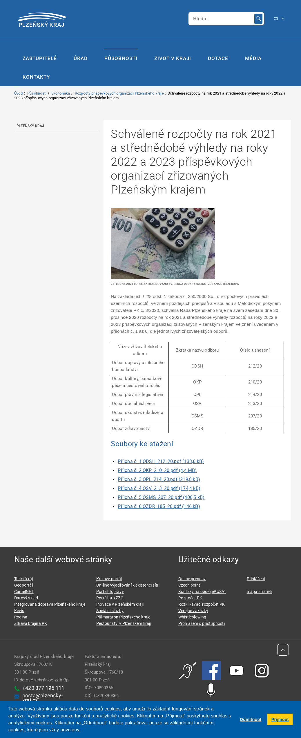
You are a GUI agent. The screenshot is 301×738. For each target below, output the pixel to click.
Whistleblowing (192, 617)
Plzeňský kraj (30, 126)
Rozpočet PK (190, 598)
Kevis (19, 610)
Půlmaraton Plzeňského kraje (123, 617)
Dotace (218, 58)
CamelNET (24, 591)
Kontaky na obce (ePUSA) (202, 591)
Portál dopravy (110, 591)
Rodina (20, 617)
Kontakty (36, 77)
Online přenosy (192, 578)
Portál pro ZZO (110, 598)
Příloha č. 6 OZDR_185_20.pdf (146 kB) (159, 506)
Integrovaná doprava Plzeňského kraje (49, 604)
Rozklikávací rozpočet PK (201, 604)
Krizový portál (109, 578)
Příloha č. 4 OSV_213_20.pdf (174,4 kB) (159, 488)
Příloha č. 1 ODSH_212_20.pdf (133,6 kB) (161, 461)
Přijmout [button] (280, 719)
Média (253, 58)
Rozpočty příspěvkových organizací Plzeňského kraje (119, 93)
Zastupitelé (40, 58)
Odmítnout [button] (251, 719)
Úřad (81, 58)
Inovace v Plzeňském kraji (120, 604)
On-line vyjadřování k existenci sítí (127, 585)
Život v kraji (172, 58)
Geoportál (23, 585)
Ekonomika (60, 93)
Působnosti (120, 58)
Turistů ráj (23, 578)
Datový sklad (26, 598)
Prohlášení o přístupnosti (201, 623)
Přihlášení (256, 578)
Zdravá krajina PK (30, 623)
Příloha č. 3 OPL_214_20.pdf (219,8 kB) (159, 479)
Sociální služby (110, 610)
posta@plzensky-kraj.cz (42, 697)
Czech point (189, 585)
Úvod (18, 93)
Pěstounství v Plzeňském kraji (123, 623)
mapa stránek (259, 591)
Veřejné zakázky (193, 610)
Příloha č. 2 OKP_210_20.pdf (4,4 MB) (157, 470)
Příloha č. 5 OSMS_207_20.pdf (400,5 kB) (161, 497)
